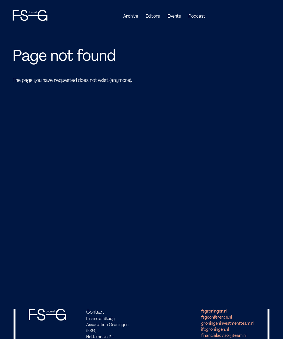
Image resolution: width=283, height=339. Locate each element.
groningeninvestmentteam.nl (227, 323)
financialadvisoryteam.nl (224, 335)
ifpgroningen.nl (215, 329)
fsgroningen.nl (214, 311)
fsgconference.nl (216, 317)
